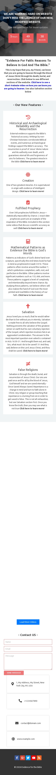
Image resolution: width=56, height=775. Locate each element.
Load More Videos (28, 622)
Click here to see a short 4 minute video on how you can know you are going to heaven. (27, 85)
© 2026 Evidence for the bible (28, 767)
